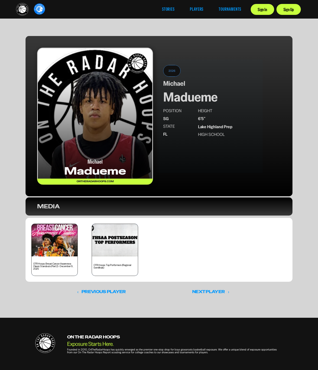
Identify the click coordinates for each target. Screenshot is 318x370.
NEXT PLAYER (208, 291)
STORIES (168, 9)
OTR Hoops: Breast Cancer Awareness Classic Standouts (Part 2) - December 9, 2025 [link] (53, 266)
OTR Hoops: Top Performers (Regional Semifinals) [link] (112, 266)
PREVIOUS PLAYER (103, 291)
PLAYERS (196, 9)
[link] (22, 9)
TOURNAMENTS (230, 9)
